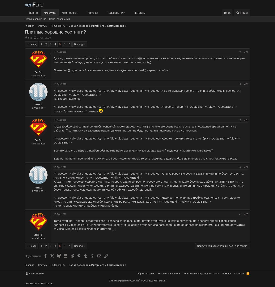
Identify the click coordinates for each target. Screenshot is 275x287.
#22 (246, 84)
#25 (246, 214)
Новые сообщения (35, 19)
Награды (140, 12)
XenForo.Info (47, 283)
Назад (32, 44)
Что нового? (70, 12)
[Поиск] (242, 12)
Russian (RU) (35, 273)
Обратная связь (146, 273)
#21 (246, 52)
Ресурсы (92, 12)
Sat (30, 37)
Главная (33, 12)
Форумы (50, 12)
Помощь (226, 273)
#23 (246, 120)
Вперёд (78, 44)
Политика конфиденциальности (201, 273)
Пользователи (116, 12)
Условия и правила (169, 273)
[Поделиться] (240, 52)
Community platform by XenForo (137, 281)
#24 (246, 167)
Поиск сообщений (59, 19)
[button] (81, 12)
